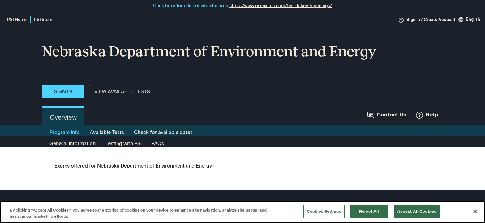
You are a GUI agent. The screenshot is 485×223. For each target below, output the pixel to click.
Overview (63, 117)
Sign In (63, 91)
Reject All (369, 211)
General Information (72, 143)
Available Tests (107, 132)
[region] (242, 212)
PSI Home (17, 19)
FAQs (158, 143)
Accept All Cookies (416, 211)
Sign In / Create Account (427, 20)
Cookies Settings (324, 211)
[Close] (475, 211)
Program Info (64, 132)
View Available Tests (122, 91)
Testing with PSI (123, 143)
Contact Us (386, 114)
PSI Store (44, 20)
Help (427, 114)
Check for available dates (163, 132)
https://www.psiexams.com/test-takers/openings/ (280, 5)
